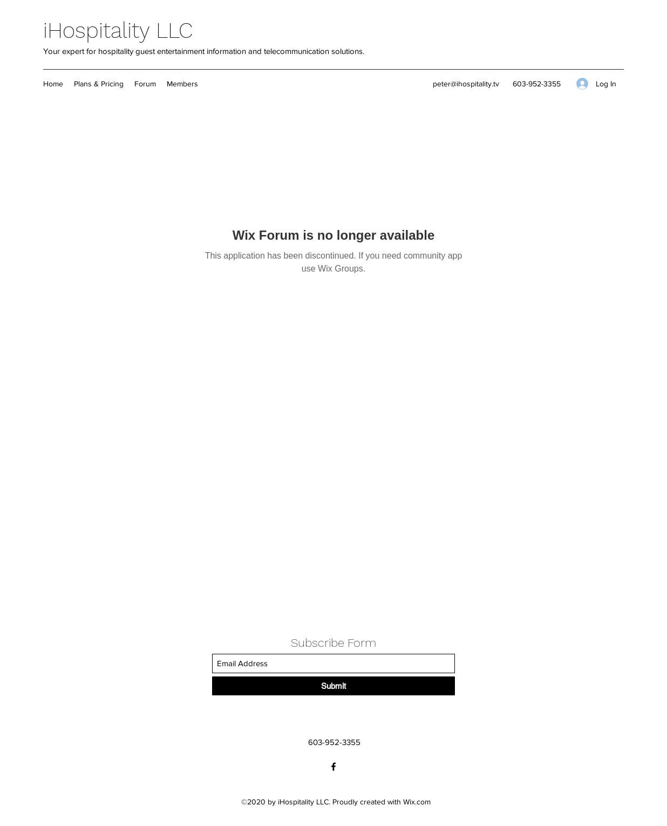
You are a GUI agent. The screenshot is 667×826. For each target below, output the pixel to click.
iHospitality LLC (118, 30)
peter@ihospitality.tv (466, 83)
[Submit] (333, 685)
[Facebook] (333, 766)
